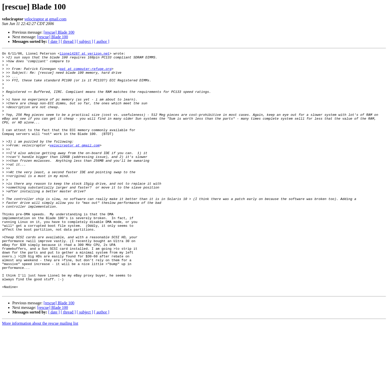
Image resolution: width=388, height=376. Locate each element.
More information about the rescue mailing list (40, 371)
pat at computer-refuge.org (85, 72)
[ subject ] (85, 41)
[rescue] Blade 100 (59, 32)
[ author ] (101, 41)
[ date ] (54, 41)
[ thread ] (68, 41)
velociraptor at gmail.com (45, 19)
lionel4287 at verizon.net (84, 54)
